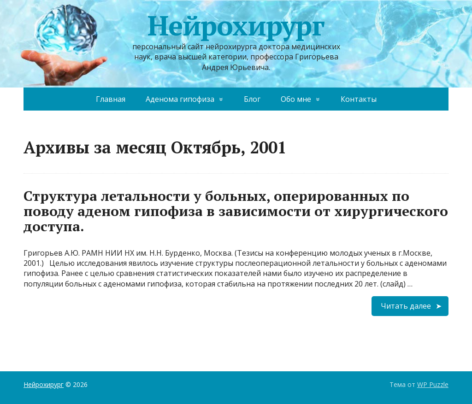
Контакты (359, 99)
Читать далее (406, 306)
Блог (252, 99)
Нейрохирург (236, 25)
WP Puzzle (432, 384)
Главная (110, 99)
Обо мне (296, 99)
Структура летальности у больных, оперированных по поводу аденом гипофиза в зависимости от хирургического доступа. (236, 211)
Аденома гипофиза (180, 99)
